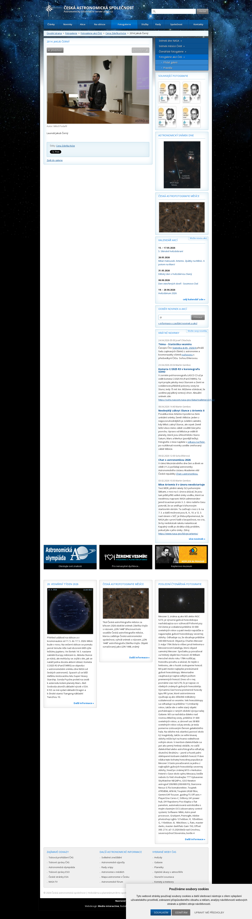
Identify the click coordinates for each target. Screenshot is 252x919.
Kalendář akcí (167, 240)
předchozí (56, 50)
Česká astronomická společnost (69, 892)
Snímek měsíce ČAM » (172, 46)
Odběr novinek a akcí (172, 309)
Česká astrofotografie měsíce (178, 196)
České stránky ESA (58, 876)
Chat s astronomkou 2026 (174, 460)
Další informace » (84, 703)
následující (139, 50)
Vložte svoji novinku (197, 330)
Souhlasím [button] (161, 912)
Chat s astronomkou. (187, 473)
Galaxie (158, 862)
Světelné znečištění (112, 857)
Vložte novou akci (198, 238)
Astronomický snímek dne (176, 135)
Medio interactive (108, 906)
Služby (145, 24)
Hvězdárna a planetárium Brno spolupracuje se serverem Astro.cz (123, 892)
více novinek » (197, 538)
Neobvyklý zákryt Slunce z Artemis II (181, 410)
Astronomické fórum (112, 881)
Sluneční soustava (164, 876)
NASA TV (53, 881)
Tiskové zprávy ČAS (59, 862)
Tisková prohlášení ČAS (61, 857)
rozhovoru (187, 354)
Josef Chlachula (183, 340)
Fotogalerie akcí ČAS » (172, 57)
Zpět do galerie (55, 160)
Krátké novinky (168, 332)
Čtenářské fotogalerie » (172, 51)
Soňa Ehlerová (183, 455)
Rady (158, 24)
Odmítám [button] (181, 912)
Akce (82, 24)
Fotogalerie (124, 24)
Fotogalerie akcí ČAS (91, 33)
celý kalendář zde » (194, 299)
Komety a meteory (164, 881)
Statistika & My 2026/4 (184, 347)
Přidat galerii (170, 62)
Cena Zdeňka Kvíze (116, 33)
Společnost (176, 24)
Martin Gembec (183, 365)
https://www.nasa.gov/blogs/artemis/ (178, 533)
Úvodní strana (54, 33)
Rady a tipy (107, 867)
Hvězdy (158, 857)
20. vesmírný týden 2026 (62, 584)
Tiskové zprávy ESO (59, 872)
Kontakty (198, 24)
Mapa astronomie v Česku (115, 876)
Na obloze (99, 24)
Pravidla (167, 67)
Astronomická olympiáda (62, 867)
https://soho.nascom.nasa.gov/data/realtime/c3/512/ (186, 399)
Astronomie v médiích (113, 872)
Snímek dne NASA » (170, 40)
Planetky (159, 867)
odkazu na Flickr (196, 441)
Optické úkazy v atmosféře (168, 872)
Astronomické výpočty (113, 862)
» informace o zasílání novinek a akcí (177, 323)
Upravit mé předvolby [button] (209, 912)
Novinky (67, 24)
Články (51, 24)
